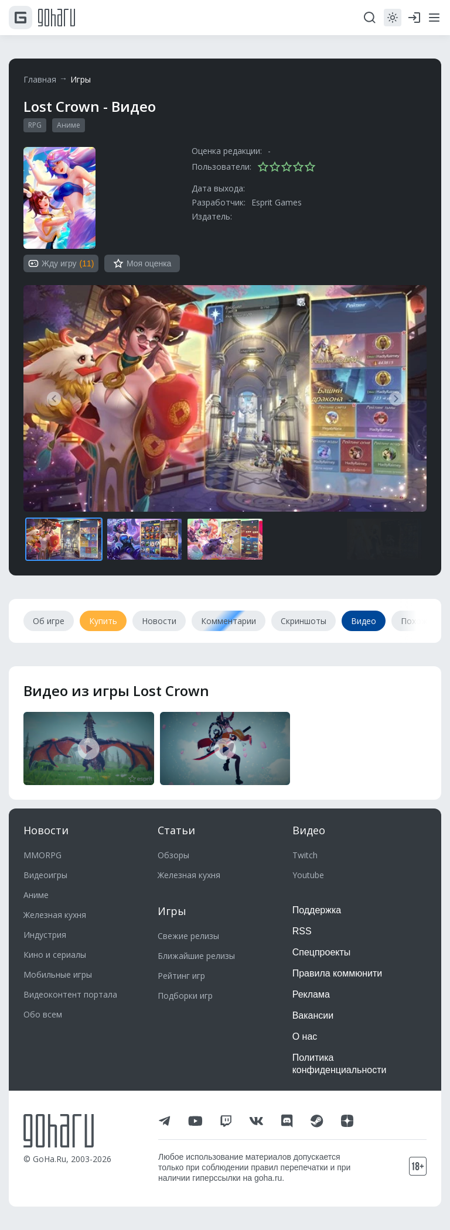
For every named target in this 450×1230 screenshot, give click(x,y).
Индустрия (44, 934)
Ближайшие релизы (196, 955)
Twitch (305, 855)
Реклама (311, 994)
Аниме (68, 125)
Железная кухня (54, 914)
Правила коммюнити (337, 973)
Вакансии (313, 1015)
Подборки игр (185, 995)
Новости (46, 830)
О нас (305, 1036)
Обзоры (173, 855)
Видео (308, 830)
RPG (35, 125)
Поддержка (316, 910)
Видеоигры (45, 874)
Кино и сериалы (54, 954)
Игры (80, 79)
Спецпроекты (321, 952)
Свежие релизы (188, 935)
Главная (39, 79)
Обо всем (42, 1014)
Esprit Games (276, 202)
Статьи (176, 830)
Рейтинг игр (181, 975)
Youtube (308, 874)
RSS (302, 931)
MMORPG (42, 855)
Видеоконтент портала (70, 994)
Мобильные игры (57, 974)
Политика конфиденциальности (339, 1064)
